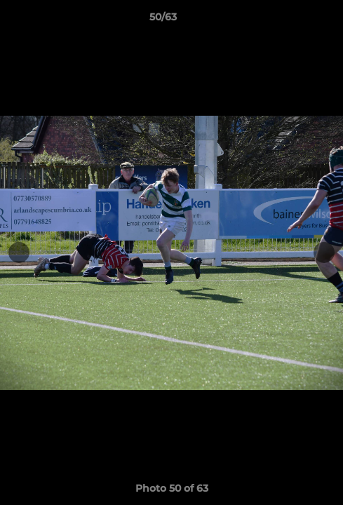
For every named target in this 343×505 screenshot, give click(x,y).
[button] (292, 20)
